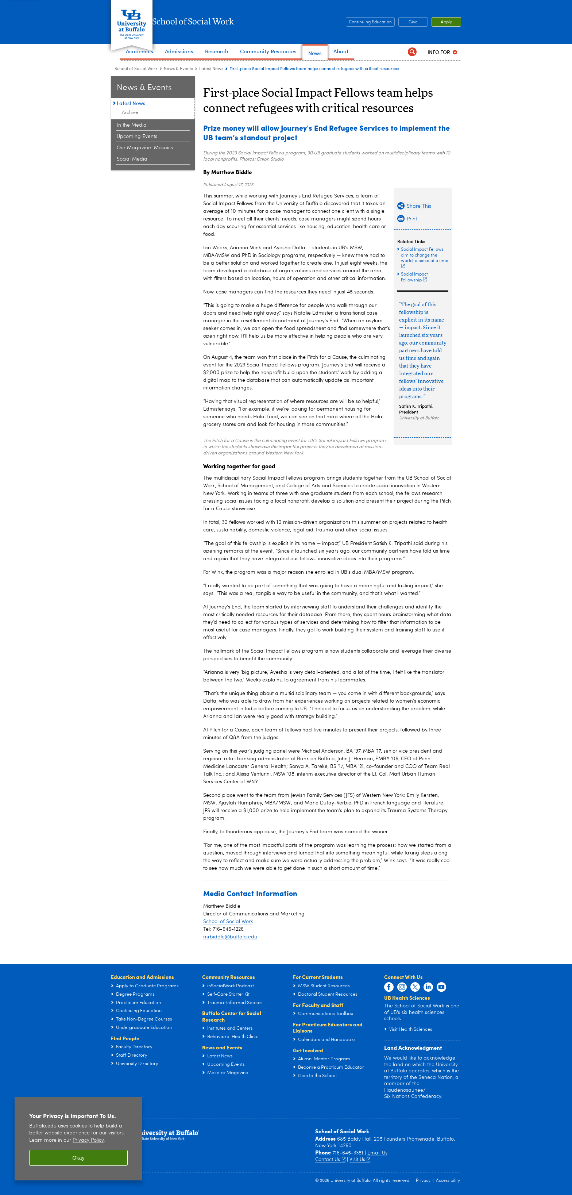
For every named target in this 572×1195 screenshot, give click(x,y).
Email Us (377, 1153)
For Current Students (318, 976)
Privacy (423, 1181)
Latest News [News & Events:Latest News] (211, 69)
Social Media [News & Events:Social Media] (132, 159)
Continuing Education (403, 22)
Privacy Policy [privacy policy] (88, 1140)
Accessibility (448, 1181)
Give (446, 22)
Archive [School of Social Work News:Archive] (130, 112)
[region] (78, 1138)
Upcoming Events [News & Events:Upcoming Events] (137, 136)
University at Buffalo (351, 1181)
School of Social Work (229, 21)
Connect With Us (403, 976)
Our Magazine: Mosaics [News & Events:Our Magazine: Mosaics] (145, 147)
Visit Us (360, 1159)
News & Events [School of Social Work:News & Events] (178, 69)
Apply (446, 35)
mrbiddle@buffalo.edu (230, 937)
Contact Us (330, 1159)
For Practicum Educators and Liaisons (328, 1027)
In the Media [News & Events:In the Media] (132, 125)
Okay (78, 1158)
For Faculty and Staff (318, 1004)
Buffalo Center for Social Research (231, 1016)
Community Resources (228, 976)
